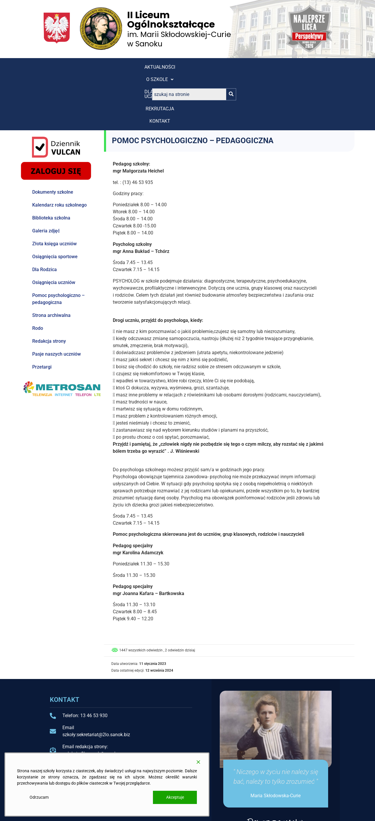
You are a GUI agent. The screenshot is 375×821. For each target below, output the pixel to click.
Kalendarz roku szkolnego (59, 151)
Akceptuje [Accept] (175, 797)
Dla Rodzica (44, 215)
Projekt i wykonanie (293, 811)
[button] (102, 67)
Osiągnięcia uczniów (53, 228)
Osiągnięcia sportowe (55, 202)
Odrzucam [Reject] (39, 797)
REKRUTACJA (184, 67)
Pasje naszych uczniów (56, 300)
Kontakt (220, 67)
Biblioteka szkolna (51, 164)
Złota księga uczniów (54, 189)
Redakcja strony (49, 287)
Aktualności (62, 67)
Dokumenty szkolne (52, 138)
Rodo (37, 274)
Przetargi (42, 313)
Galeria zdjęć (46, 177)
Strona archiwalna (51, 261)
